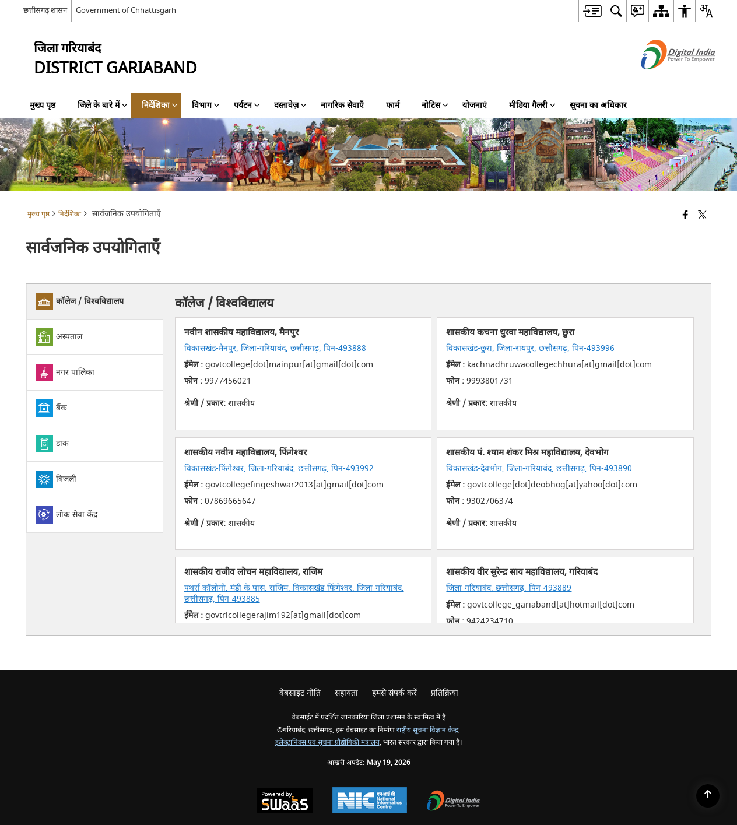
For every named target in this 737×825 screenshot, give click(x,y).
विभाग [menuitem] (206, 105)
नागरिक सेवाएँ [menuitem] (342, 105)
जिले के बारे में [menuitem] (103, 105)
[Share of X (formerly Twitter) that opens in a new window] (702, 216)
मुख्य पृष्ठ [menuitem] (42, 105)
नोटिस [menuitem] (435, 105)
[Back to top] (708, 796)
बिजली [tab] (56, 479)
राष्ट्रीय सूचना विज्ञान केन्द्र (427, 730)
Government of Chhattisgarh (126, 10)
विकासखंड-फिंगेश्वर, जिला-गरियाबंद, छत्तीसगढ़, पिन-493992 (279, 468)
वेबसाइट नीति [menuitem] (300, 693)
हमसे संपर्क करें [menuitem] (394, 693)
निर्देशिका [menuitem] (160, 105)
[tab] (94, 302)
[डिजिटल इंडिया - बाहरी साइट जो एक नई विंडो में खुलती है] (663, 79)
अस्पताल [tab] (59, 337)
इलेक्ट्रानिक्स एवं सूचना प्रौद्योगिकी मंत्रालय (327, 742)
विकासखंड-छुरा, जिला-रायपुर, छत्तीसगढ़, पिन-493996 (530, 348)
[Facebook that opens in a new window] (685, 216)
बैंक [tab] (51, 408)
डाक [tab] (52, 443)
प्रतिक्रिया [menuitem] (444, 693)
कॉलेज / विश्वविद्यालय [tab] (80, 301)
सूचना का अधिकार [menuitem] (598, 105)
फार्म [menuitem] (392, 105)
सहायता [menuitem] (346, 693)
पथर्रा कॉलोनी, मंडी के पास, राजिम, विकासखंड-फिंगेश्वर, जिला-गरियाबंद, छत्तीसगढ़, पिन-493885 (294, 593)
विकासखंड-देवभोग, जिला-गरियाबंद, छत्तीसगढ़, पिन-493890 (539, 468)
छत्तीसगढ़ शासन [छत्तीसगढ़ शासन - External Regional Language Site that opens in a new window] (45, 10)
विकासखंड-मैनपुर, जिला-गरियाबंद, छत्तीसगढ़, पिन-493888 (275, 348)
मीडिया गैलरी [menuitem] (532, 105)
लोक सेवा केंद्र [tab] (66, 515)
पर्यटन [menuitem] (247, 105)
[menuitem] (592, 11)
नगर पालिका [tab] (65, 372)
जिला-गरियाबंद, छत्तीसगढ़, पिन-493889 (508, 588)
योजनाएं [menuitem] (474, 105)
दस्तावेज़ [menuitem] (290, 105)
